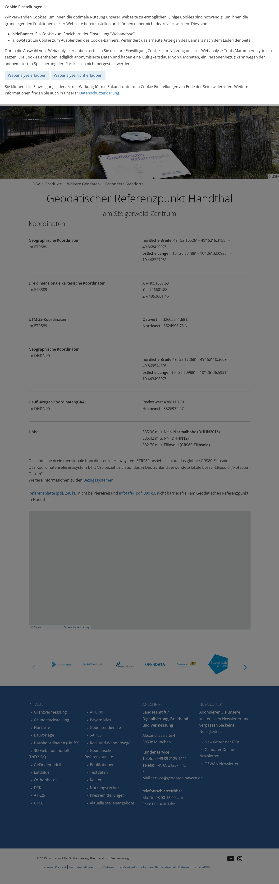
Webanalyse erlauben (27, 75)
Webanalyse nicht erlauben (78, 75)
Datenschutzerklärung (99, 93)
